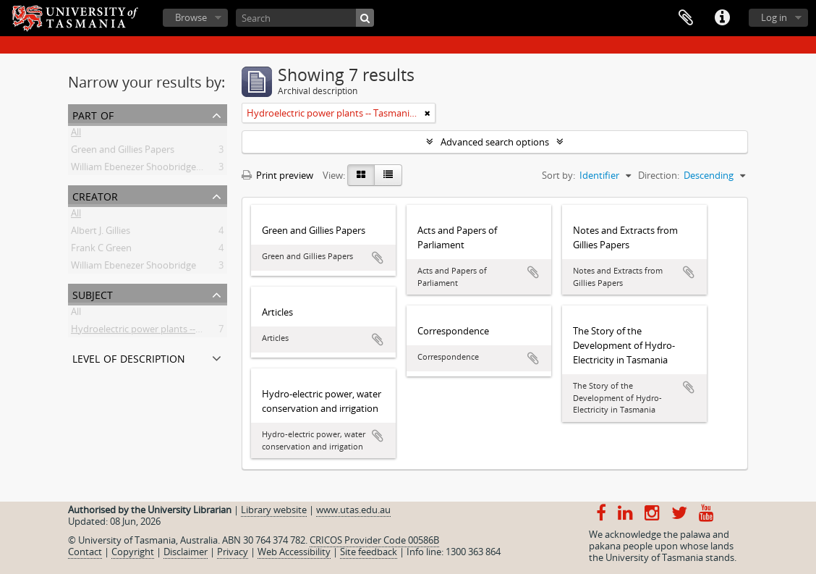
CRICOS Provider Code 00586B (374, 539)
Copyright (132, 551)
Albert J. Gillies (100, 233)
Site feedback (368, 551)
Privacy (232, 551)
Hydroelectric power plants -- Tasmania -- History (176, 331)
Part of (93, 114)
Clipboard (686, 18)
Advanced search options (495, 141)
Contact (85, 551)
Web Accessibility (294, 551)
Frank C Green (101, 250)
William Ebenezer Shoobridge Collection (156, 169)
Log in (774, 17)
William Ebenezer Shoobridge (133, 267)
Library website (274, 509)
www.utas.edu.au (353, 509)
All (76, 134)
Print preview (277, 175)
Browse (191, 17)
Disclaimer (185, 551)
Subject (92, 293)
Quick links (722, 18)
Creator (95, 195)
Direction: (658, 175)
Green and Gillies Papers (122, 152)
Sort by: (558, 175)
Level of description (128, 357)
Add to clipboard (377, 257)
